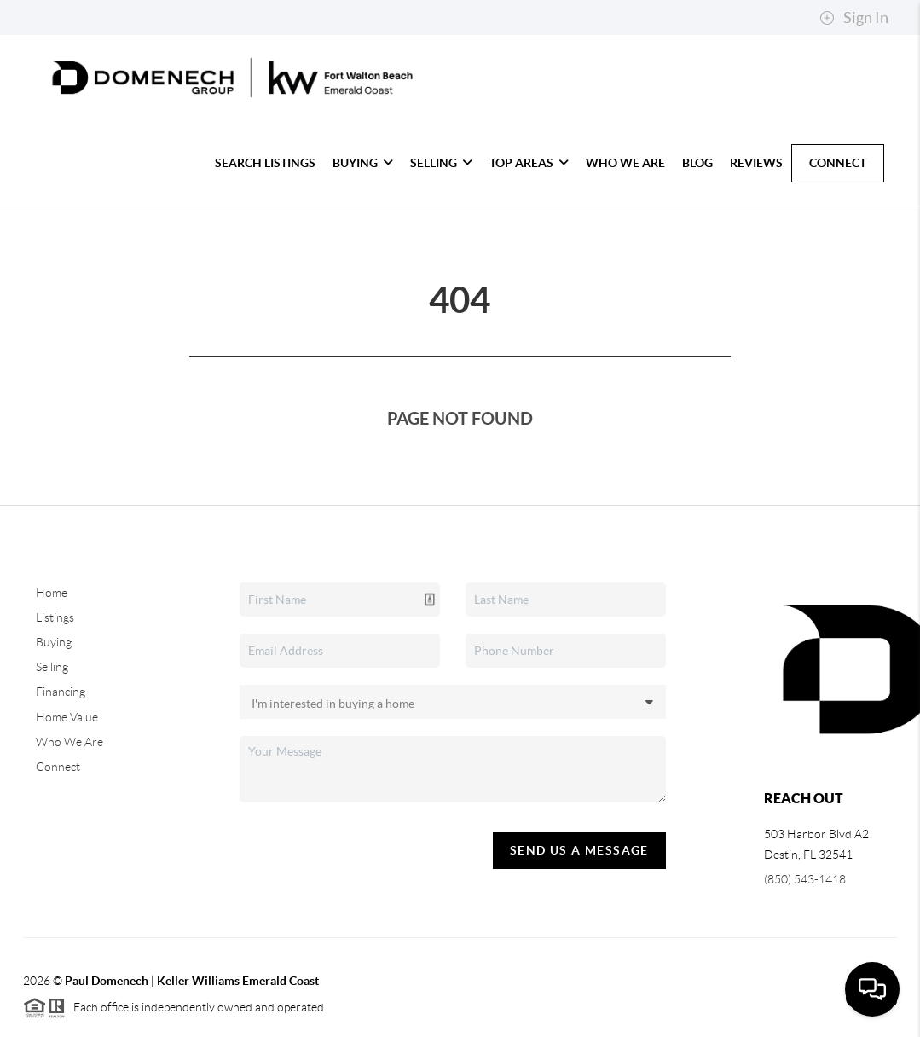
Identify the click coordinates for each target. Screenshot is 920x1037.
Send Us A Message (579, 850)
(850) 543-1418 (805, 879)
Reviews (756, 163)
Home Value (67, 717)
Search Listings (265, 163)
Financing (60, 691)
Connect (837, 163)
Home (51, 593)
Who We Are (625, 163)
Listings (55, 617)
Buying (363, 163)
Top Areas (529, 163)
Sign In (853, 17)
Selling (441, 163)
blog (697, 163)
